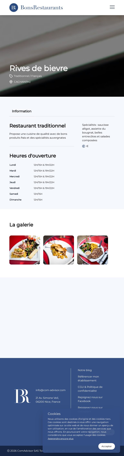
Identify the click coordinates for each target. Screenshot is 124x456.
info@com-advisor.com (51, 390)
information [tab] (21, 111)
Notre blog (85, 370)
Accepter (107, 446)
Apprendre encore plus (60, 438)
